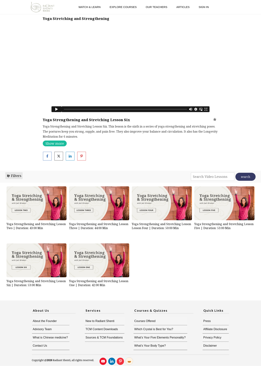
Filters (14, 175)
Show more (54, 143)
